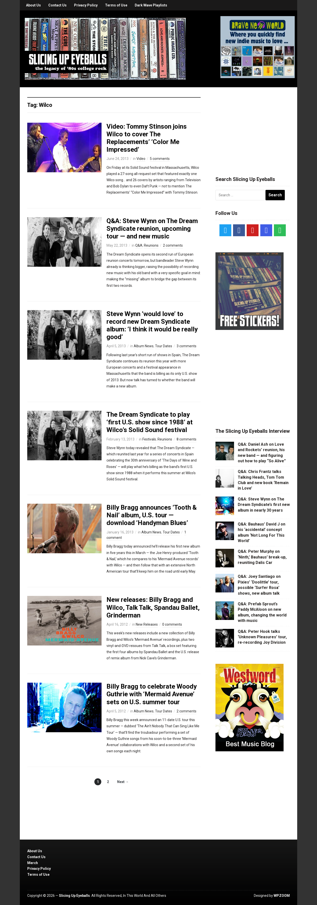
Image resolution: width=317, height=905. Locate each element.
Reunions (151, 245)
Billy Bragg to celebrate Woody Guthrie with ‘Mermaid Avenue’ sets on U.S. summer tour (151, 694)
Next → (123, 782)
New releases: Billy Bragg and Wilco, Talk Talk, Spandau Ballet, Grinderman (153, 607)
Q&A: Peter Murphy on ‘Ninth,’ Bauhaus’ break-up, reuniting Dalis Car (262, 557)
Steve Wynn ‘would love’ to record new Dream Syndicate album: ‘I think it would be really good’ (152, 325)
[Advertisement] (252, 126)
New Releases (147, 624)
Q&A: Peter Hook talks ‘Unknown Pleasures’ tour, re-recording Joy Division (262, 637)
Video (140, 159)
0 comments (172, 624)
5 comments (160, 159)
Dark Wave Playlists (151, 5)
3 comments (186, 346)
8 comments (186, 439)
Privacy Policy (86, 5)
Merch (32, 863)
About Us (33, 5)
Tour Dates (163, 346)
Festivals (149, 439)
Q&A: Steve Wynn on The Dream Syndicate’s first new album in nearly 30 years (264, 505)
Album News (144, 346)
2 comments (173, 245)
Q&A (138, 245)
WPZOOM (282, 896)
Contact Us (57, 5)
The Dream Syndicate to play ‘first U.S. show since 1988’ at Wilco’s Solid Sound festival (149, 422)
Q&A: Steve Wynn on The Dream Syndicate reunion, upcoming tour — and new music (152, 228)
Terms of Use (116, 5)
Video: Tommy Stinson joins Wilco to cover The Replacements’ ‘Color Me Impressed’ (146, 138)
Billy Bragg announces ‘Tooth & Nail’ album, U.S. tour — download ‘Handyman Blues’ (151, 515)
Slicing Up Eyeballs (74, 896)
